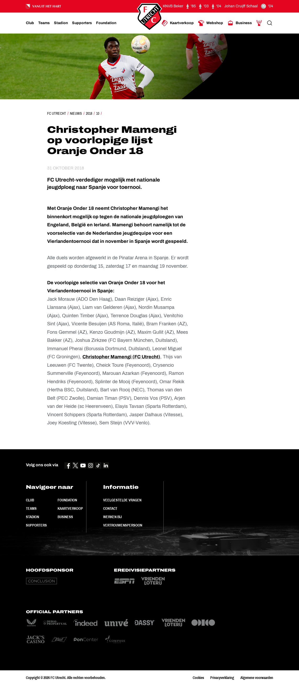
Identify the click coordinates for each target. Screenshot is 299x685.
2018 (89, 113)
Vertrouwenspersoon (122, 525)
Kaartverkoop (70, 508)
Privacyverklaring (222, 677)
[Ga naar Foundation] (106, 23)
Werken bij (112, 516)
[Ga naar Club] (30, 23)
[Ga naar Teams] (44, 23)
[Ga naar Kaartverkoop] (178, 23)
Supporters (36, 525)
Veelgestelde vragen (122, 500)
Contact (110, 508)
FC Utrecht (56, 113)
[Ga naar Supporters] (82, 23)
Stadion (32, 516)
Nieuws (76, 113)
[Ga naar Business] (239, 23)
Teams (31, 508)
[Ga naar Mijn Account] (259, 23)
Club (30, 500)
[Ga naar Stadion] (61, 23)
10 (97, 113)
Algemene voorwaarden (256, 677)
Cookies (198, 677)
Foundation (67, 500)
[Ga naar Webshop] (210, 23)
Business (65, 516)
